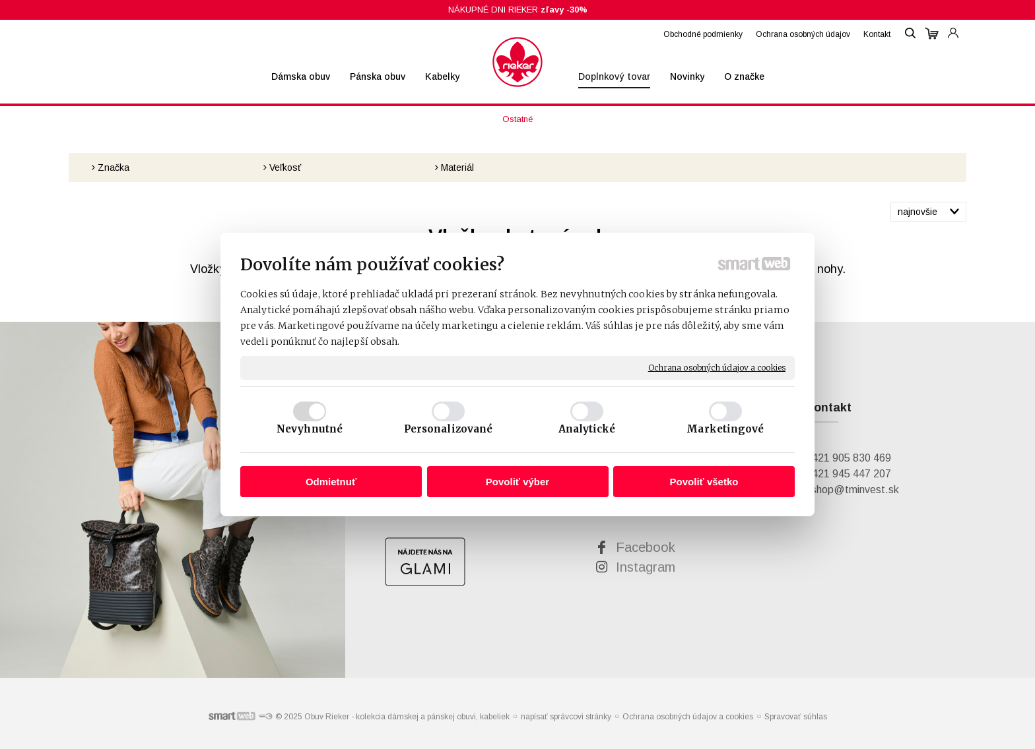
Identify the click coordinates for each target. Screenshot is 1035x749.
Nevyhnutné (310, 429)
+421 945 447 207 (848, 473)
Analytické (587, 429)
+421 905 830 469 (848, 458)
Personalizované (448, 429)
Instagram (645, 567)
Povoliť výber (517, 481)
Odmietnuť (331, 481)
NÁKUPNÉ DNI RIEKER (517, 10)
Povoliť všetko (704, 481)
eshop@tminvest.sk (852, 489)
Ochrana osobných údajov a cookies (716, 368)
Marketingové (725, 429)
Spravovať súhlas (795, 716)
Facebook (645, 547)
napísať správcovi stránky (566, 716)
